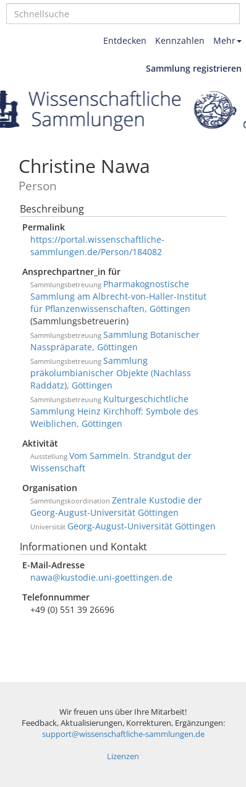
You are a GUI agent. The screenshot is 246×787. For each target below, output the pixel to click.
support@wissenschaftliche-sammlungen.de (123, 734)
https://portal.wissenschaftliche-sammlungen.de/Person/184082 (97, 246)
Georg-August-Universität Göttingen (141, 526)
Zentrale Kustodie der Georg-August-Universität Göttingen (116, 506)
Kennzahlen (180, 40)
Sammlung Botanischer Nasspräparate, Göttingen (115, 341)
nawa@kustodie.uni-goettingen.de (101, 577)
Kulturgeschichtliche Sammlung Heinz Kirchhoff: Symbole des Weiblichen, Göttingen (114, 411)
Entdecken (124, 40)
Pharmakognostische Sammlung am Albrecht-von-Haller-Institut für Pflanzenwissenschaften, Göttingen (118, 296)
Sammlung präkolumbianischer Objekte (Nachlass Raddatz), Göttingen (110, 373)
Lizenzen (123, 756)
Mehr (227, 40)
